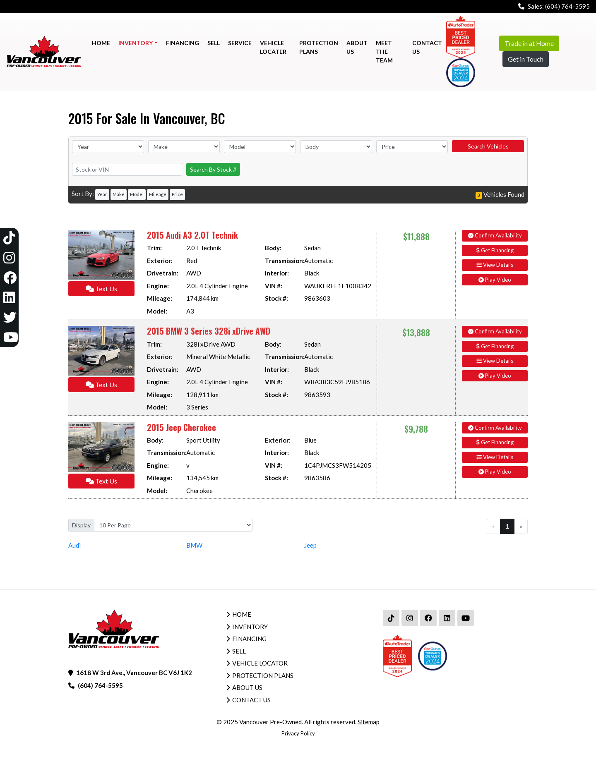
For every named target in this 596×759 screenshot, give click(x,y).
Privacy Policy (298, 733)
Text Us (101, 288)
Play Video (494, 279)
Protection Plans (262, 675)
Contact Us (251, 700)
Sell (239, 651)
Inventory (250, 626)
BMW (194, 545)
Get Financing (495, 250)
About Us (247, 687)
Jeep (310, 545)
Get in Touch (525, 59)
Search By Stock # (213, 169)
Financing (249, 638)
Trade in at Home (529, 43)
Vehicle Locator (260, 663)
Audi (74, 545)
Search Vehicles (488, 146)
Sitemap (369, 721)
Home (241, 614)
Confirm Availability (495, 235)
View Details (494, 264)
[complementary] (571, 734)
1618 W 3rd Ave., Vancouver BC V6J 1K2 (134, 672)
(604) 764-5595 (567, 6)
